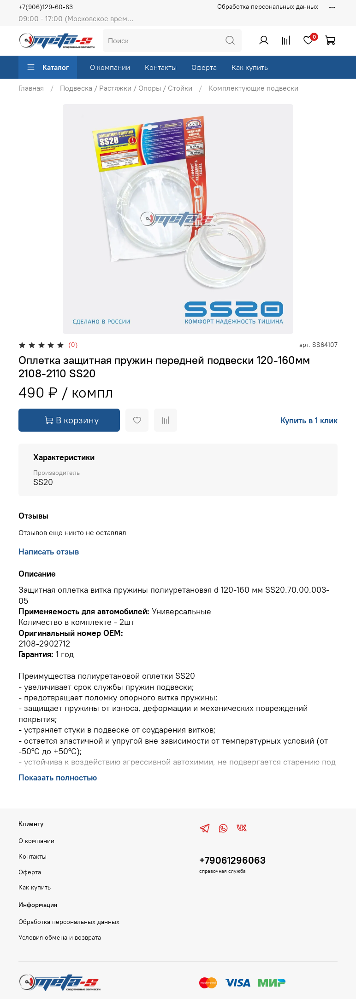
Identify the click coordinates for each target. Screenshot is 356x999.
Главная (31, 87)
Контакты (161, 67)
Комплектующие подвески (253, 87)
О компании (110, 67)
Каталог (47, 67)
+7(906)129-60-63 (45, 7)
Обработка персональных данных (267, 6)
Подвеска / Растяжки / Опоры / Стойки (126, 87)
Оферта (204, 67)
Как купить (249, 67)
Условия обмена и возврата (59, 937)
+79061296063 (232, 860)
